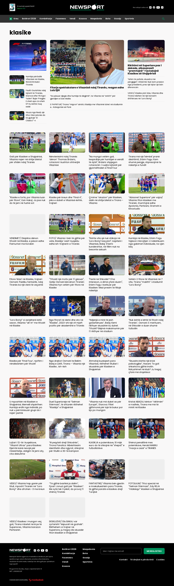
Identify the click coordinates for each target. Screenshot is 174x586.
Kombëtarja (46, 18)
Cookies (160, 559)
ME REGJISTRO (154, 551)
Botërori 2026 (29, 18)
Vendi (72, 18)
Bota (108, 18)
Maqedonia (96, 18)
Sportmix (129, 18)
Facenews (61, 18)
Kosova (83, 18)
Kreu (16, 18)
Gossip (117, 18)
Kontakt (123, 559)
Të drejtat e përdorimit (142, 559)
